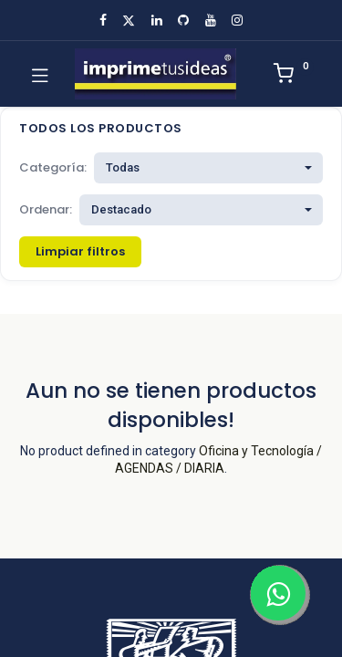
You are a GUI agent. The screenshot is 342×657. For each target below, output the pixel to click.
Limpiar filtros (80, 251)
